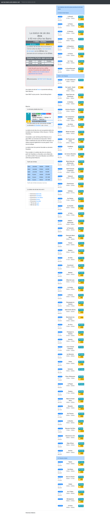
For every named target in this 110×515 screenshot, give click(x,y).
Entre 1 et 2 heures (63, 76)
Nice (38, 205)
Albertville (38, 194)
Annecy (38, 199)
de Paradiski (37, 125)
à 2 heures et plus (62, 458)
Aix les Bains (39, 197)
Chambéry (39, 195)
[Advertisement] (40, 16)
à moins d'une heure (63, 13)
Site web (49, 79)
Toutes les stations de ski (28, 2)
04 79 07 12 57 (42, 79)
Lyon (38, 203)
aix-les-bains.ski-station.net (10, 2)
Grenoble (38, 201)
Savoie (39, 89)
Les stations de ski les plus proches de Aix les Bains (70, 8)
